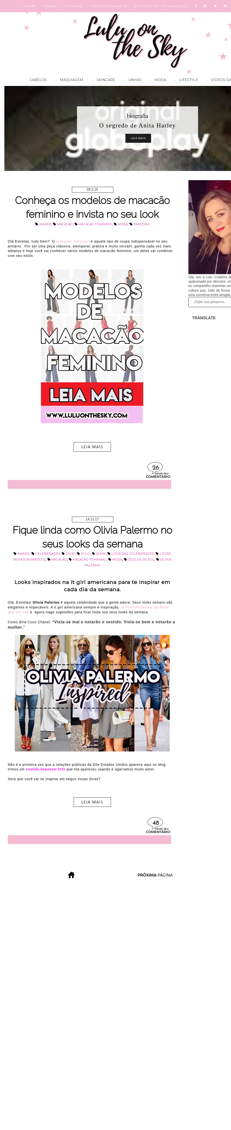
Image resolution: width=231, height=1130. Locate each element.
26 (155, 468)
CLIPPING (72, 6)
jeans (101, 554)
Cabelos (35, 80)
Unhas (131, 80)
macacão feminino (95, 224)
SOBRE (50, 6)
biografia (137, 115)
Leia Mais (138, 138)
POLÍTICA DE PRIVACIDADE (161, 6)
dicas (70, 554)
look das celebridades (132, 554)
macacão (65, 224)
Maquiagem (68, 80)
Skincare (102, 80)
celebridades (47, 554)
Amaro (45, 224)
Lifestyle (185, 80)
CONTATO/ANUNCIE (108, 6)
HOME (30, 6)
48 (156, 823)
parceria (141, 224)
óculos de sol (141, 559)
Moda (157, 80)
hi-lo (85, 554)
